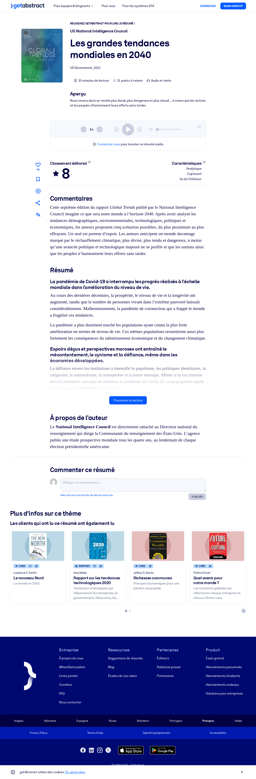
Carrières (65, 685)
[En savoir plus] (89, 162)
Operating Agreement (156, 732)
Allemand (50, 720)
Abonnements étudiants (223, 676)
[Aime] (38, 166)
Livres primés (68, 676)
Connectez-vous (108, 144)
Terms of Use (95, 732)
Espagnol (82, 720)
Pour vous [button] (108, 6)
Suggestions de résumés (125, 658)
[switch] (128, 129)
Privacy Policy (39, 732)
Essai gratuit (215, 658)
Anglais (18, 720)
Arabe (238, 720)
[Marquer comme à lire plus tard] (38, 179)
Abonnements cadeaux (222, 685)
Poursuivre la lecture (128, 400)
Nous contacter (70, 702)
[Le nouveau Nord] (38, 546)
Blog (111, 667)
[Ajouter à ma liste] (38, 191)
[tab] (126, 611)
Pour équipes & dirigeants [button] (74, 6)
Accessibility (218, 732)
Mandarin (143, 720)
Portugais (176, 720)
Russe (112, 720)
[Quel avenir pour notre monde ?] (218, 546)
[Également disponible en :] (38, 215)
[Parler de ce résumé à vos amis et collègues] (38, 203)
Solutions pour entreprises (224, 693)
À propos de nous (71, 658)
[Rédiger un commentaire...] (133, 485)
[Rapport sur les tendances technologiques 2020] (98, 546)
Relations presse (169, 667)
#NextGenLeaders (72, 667)
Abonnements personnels (224, 667)
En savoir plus (75, 772)
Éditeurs (163, 658)
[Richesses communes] (158, 546)
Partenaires (165, 676)
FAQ (62, 693)
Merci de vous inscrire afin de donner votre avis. (86, 495)
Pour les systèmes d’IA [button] (138, 6)
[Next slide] (243, 611)
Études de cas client (122, 676)
